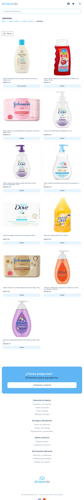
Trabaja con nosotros (42, 445)
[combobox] (42, 11)
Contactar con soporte (42, 404)
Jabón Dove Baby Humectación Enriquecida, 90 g (19, 235)
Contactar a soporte (42, 385)
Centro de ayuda (42, 407)
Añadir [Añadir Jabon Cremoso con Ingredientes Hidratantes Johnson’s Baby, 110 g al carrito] (21, 138)
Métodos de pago (42, 414)
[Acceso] (68, 4)
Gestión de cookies (42, 462)
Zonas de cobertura (42, 424)
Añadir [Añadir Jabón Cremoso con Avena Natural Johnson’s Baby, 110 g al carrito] (21, 295)
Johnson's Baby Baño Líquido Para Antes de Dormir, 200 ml (21, 340)
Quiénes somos (42, 441)
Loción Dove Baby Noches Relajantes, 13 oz (58, 131)
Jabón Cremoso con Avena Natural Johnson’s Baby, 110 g (21, 287)
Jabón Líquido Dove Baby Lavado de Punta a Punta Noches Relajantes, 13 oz (19, 183)
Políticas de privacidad (42, 458)
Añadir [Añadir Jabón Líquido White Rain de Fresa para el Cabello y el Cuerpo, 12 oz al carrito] (62, 86)
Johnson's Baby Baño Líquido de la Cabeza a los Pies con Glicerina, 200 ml (61, 288)
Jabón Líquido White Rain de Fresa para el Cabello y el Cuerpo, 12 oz (61, 79)
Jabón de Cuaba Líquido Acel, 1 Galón (56, 235)
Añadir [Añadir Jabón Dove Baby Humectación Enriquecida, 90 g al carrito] (21, 243)
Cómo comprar (42, 411)
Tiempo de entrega (42, 428)
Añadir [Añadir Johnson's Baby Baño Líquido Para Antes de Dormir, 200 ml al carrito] (21, 347)
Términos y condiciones (42, 455)
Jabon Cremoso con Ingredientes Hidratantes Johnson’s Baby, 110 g (21, 131)
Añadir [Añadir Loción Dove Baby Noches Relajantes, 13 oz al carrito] (62, 138)
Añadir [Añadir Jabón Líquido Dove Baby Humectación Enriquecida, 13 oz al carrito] (62, 190)
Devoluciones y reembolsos (42, 431)
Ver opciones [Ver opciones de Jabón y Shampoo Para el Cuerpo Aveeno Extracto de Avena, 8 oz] (21, 86)
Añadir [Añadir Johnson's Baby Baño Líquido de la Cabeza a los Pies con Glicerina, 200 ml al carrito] (62, 295)
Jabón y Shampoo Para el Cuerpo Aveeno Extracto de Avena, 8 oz (20, 79)
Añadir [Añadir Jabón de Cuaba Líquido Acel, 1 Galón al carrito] (62, 243)
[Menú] (79, 3)
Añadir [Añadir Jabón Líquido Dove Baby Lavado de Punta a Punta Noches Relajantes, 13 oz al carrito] (21, 190)
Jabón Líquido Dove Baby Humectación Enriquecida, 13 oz (61, 183)
